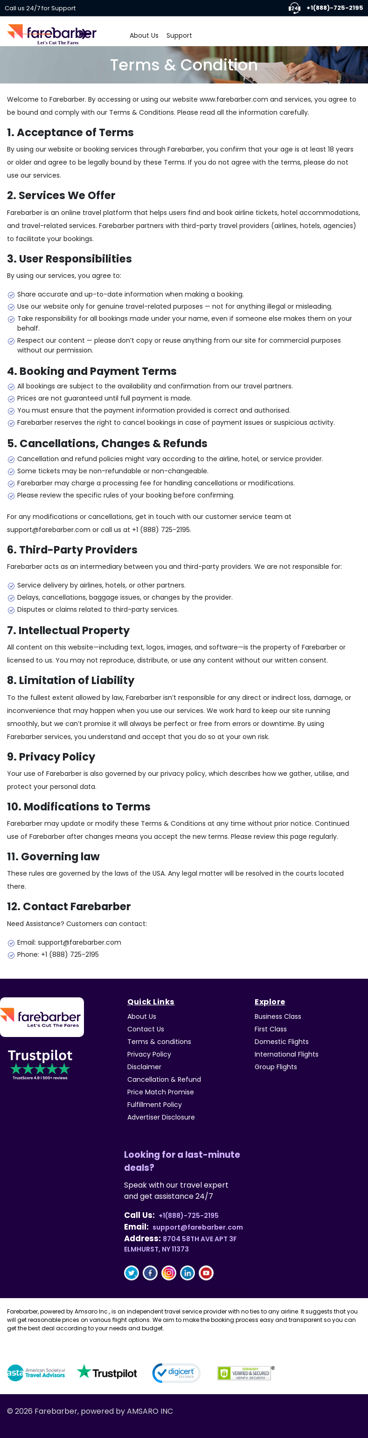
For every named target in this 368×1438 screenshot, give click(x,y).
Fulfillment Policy (154, 1104)
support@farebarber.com (198, 1227)
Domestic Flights (282, 1041)
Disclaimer (144, 1067)
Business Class (278, 1016)
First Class (271, 1029)
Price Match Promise (160, 1092)
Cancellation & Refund (164, 1079)
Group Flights (276, 1067)
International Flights (287, 1054)
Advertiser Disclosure (161, 1117)
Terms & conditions (159, 1041)
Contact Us (145, 1029)
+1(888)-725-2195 (326, 8)
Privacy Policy (149, 1054)
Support (179, 35)
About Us (144, 35)
